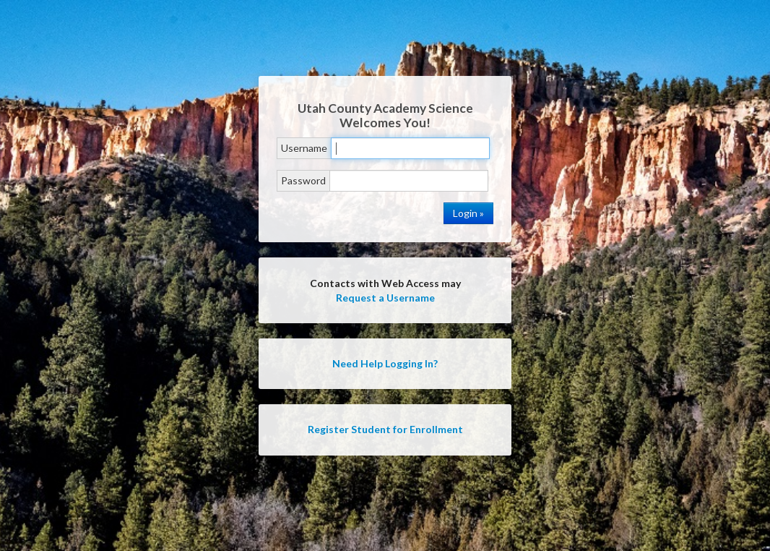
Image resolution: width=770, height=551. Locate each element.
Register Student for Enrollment (385, 429)
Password (303, 180)
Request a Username (385, 297)
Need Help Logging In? (385, 363)
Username (304, 148)
